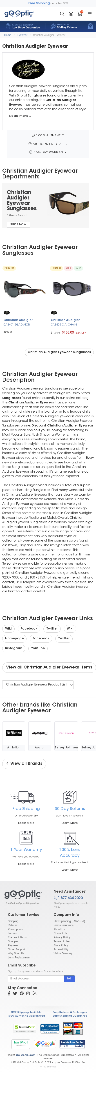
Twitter (52, 628)
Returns (12, 925)
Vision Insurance (64, 925)
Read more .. (20, 116)
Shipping (13, 921)
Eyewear (22, 35)
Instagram (13, 648)
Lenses (12, 933)
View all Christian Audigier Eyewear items (49, 668)
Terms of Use (62, 941)
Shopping (13, 941)
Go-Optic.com (25, 1055)
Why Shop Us (16, 953)
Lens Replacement (19, 957)
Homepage (14, 638)
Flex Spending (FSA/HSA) (69, 921)
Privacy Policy (62, 937)
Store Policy (61, 945)
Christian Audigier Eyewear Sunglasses (59, 352)
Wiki (8, 628)
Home (7, 35)
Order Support (16, 949)
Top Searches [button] (48, 1066)
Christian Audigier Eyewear (49, 35)
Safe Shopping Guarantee (70, 1016)
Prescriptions (15, 929)
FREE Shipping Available (26, 1012)
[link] (50, 1028)
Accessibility (61, 949)
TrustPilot (20, 1044)
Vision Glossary (63, 953)
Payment (13, 945)
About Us (59, 929)
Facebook (29, 628)
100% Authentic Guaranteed (26, 1016)
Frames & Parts (17, 937)
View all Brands (24, 763)
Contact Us (60, 933)
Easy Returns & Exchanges (70, 1012)
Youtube (38, 648)
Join (69, 978)
